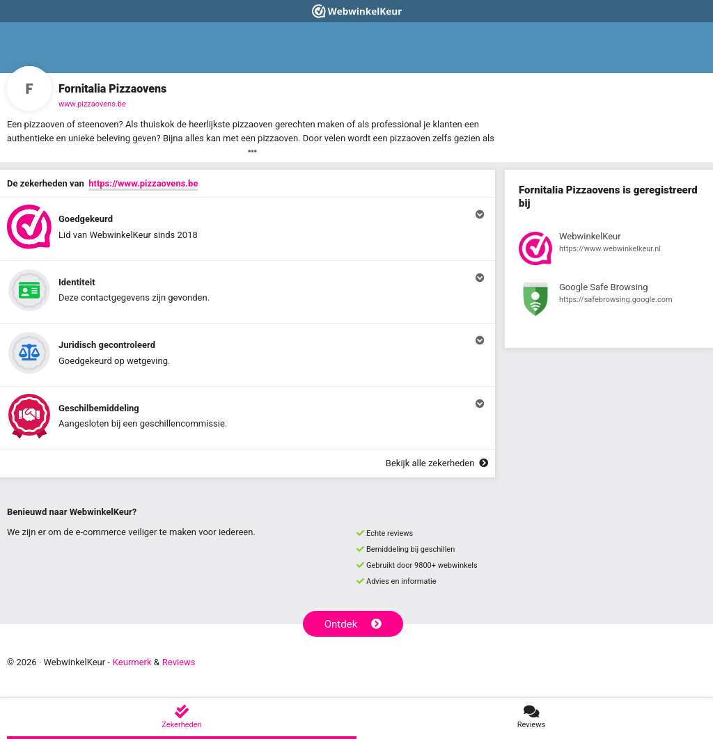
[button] (247, 229)
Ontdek (353, 624)
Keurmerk (132, 662)
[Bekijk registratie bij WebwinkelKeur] (609, 250)
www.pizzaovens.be (92, 104)
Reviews (179, 662)
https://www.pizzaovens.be (143, 183)
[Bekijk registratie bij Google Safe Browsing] (609, 301)
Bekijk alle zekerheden (437, 463)
